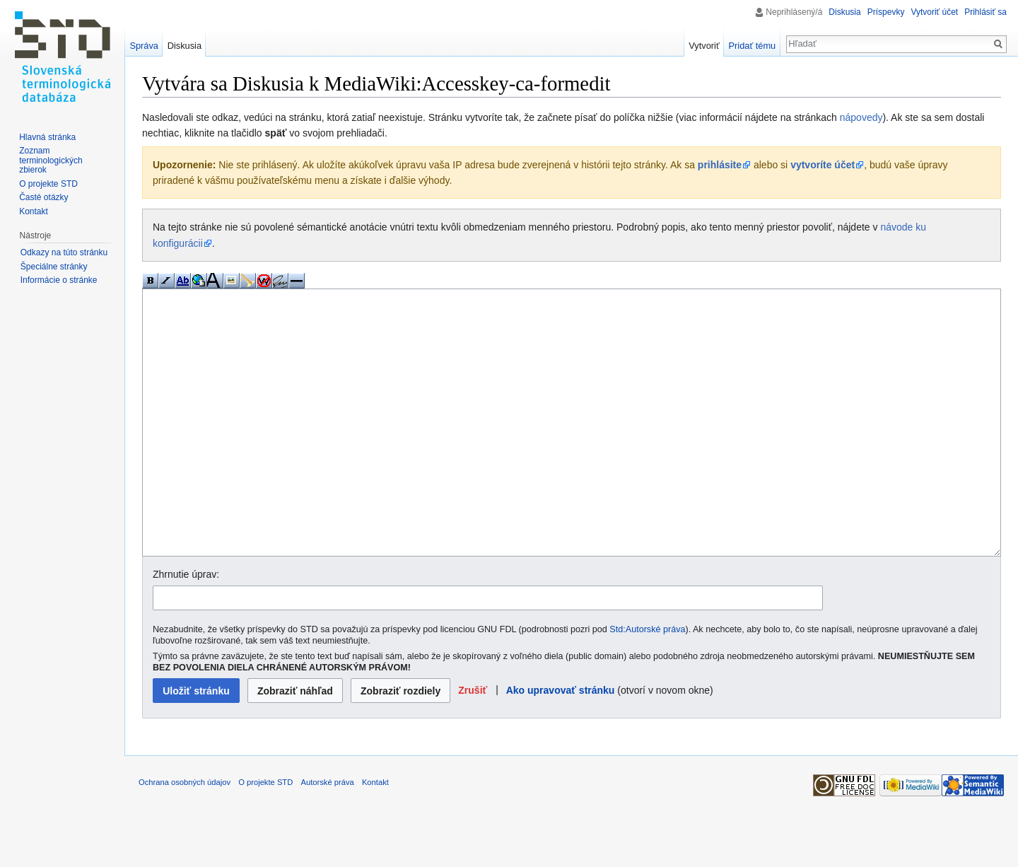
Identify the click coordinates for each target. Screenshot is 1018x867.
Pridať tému (752, 45)
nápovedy (861, 117)
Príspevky (886, 12)
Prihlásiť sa (985, 12)
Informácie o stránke (59, 280)
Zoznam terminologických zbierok (50, 160)
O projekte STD (48, 184)
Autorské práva (326, 835)
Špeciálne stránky (54, 267)
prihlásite (720, 164)
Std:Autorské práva (647, 682)
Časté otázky (43, 197)
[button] (472, 743)
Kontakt (33, 211)
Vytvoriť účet (934, 12)
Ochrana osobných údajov (184, 835)
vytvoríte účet (822, 164)
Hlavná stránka (47, 137)
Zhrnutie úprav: (186, 627)
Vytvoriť (704, 45)
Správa (143, 45)
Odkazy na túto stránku (64, 252)
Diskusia (844, 12)
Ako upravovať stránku (560, 743)
